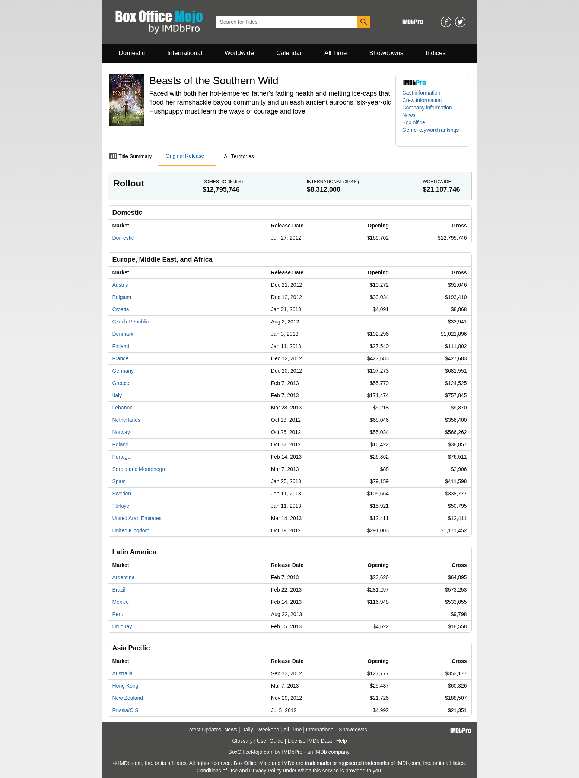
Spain (119, 481)
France (120, 358)
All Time (335, 53)
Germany (123, 371)
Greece (121, 383)
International (184, 53)
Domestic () (223, 181)
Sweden (121, 494)
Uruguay (122, 626)
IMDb (320, 752)
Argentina (123, 577)
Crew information (422, 100)
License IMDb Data (309, 741)
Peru (118, 614)
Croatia (120, 309)
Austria (120, 285)
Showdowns (386, 53)
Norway (121, 432)
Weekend (268, 730)
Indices (436, 53)
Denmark (123, 334)
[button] (433, 133)
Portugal (122, 457)
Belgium (121, 297)
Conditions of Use (217, 771)
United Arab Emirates (137, 518)
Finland (121, 346)
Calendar (289, 53)
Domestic (132, 53)
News (409, 115)
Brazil (118, 590)
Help (341, 741)
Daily (247, 730)
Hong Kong (125, 686)
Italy (117, 395)
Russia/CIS (125, 710)
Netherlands (126, 420)
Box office (414, 122)
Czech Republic (130, 322)
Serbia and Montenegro (139, 469)
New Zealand (127, 698)
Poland (120, 444)
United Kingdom (131, 530)
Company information (427, 108)
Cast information (421, 93)
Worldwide (239, 53)
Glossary (242, 741)
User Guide (270, 741)
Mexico (120, 602)
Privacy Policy (265, 771)
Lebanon (122, 408)
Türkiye (121, 506)
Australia (122, 673)
